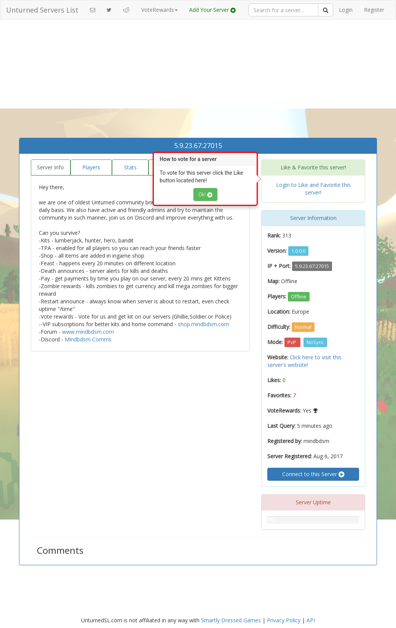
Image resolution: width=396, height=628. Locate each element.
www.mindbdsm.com (88, 331)
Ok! (205, 194)
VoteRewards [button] (159, 9)
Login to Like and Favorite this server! (313, 188)
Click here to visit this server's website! (304, 361)
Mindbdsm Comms (88, 339)
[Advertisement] (198, 80)
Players (91, 167)
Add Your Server (212, 9)
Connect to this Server (313, 474)
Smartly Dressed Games (231, 620)
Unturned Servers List (42, 9)
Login (346, 9)
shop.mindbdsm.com (203, 324)
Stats (130, 167)
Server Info (50, 167)
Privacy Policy (283, 620)
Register (374, 9)
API (311, 620)
